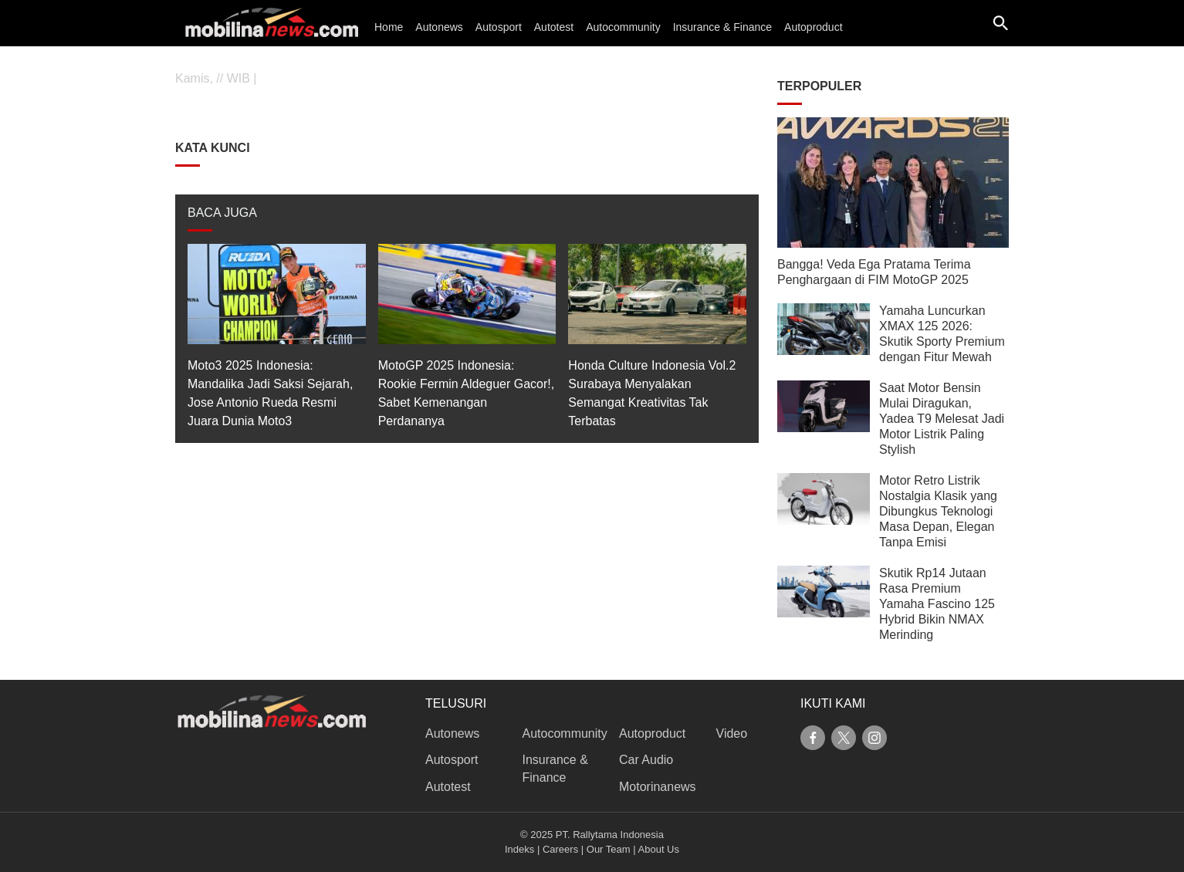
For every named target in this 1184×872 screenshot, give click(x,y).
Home (388, 27)
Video (732, 733)
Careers (560, 849)
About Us (658, 849)
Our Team (609, 849)
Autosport (498, 27)
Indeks (519, 849)
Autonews (438, 27)
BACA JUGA (222, 212)
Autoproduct (813, 27)
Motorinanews (657, 786)
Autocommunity (623, 27)
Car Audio (646, 759)
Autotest (553, 27)
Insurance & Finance (722, 27)
